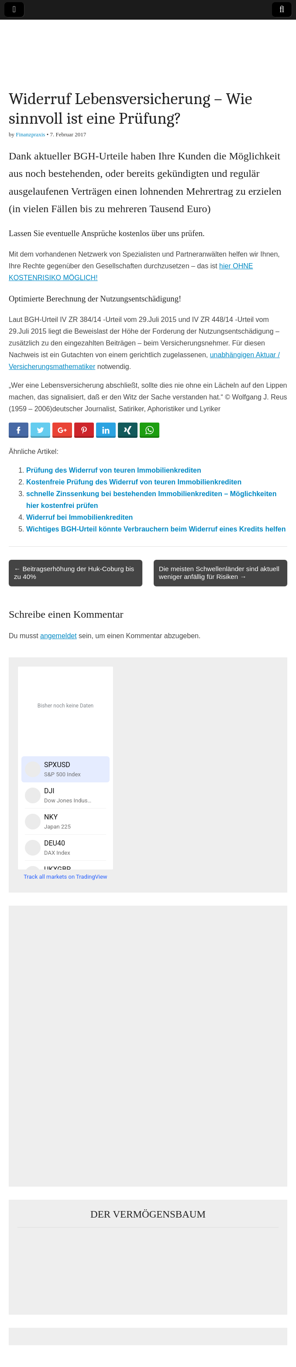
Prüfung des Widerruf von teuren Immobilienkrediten (113, 470)
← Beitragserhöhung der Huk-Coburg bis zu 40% (74, 572)
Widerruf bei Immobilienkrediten (79, 517)
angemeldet (58, 636)
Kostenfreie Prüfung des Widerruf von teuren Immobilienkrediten (133, 482)
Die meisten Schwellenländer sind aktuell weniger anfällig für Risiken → (219, 572)
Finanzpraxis (30, 134)
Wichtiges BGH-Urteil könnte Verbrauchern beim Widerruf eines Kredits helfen (156, 529)
